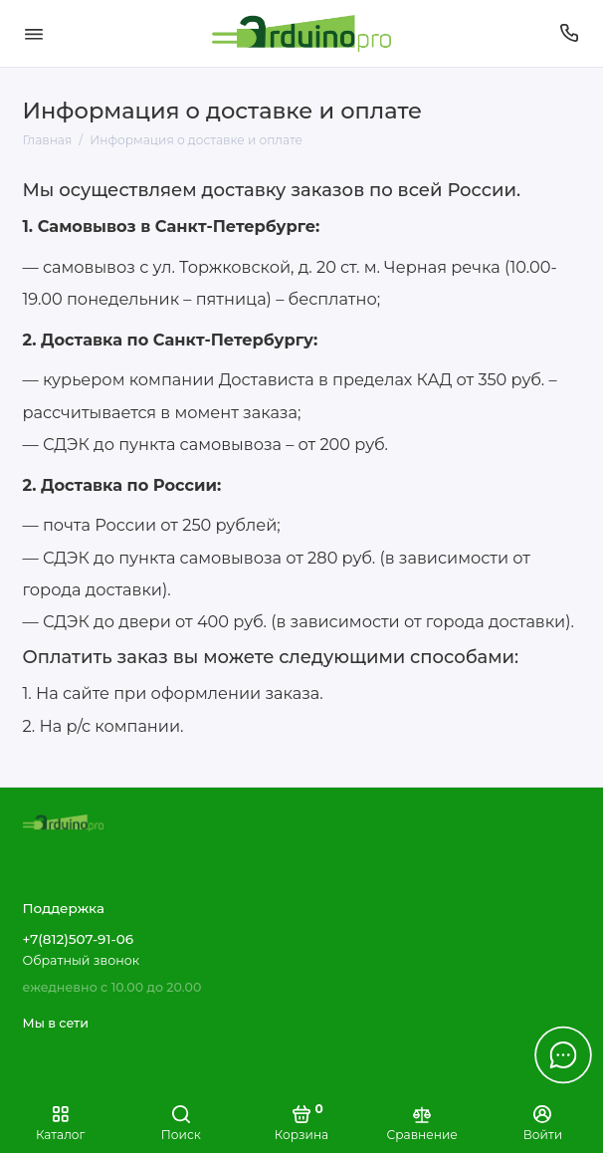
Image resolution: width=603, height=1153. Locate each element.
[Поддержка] (570, 33)
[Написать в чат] (563, 1054)
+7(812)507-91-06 (78, 939)
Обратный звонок (81, 960)
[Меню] (34, 33)
